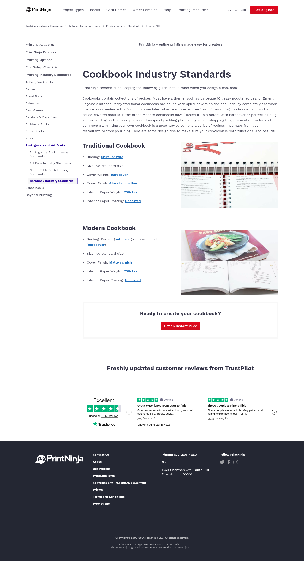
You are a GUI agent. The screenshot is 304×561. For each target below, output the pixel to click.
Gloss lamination (123, 183)
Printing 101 (153, 25)
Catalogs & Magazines (41, 117)
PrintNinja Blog (104, 475)
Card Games (116, 10)
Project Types (72, 10)
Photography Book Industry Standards (49, 154)
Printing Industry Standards (123, 25)
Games (30, 89)
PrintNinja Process (41, 52)
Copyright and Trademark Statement (119, 482)
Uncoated (133, 201)
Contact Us (101, 454)
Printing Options (39, 60)
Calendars (33, 103)
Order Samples (145, 10)
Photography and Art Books (84, 25)
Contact (240, 9)
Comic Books (35, 131)
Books (95, 10)
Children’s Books (37, 124)
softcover (123, 239)
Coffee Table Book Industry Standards (49, 171)
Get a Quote (264, 10)
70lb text (131, 192)
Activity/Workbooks (39, 82)
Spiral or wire (112, 157)
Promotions (101, 503)
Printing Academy (40, 45)
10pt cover (119, 175)
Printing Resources (193, 10)
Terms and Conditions (108, 496)
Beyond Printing (39, 195)
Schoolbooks (35, 188)
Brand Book (34, 96)
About (97, 461)
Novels (30, 138)
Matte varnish (120, 262)
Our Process (101, 468)
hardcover (96, 245)
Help (167, 10)
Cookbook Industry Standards (51, 181)
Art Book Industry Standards (50, 163)
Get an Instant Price (180, 326)
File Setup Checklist (42, 67)
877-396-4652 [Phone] (185, 455)
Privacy (98, 489)
